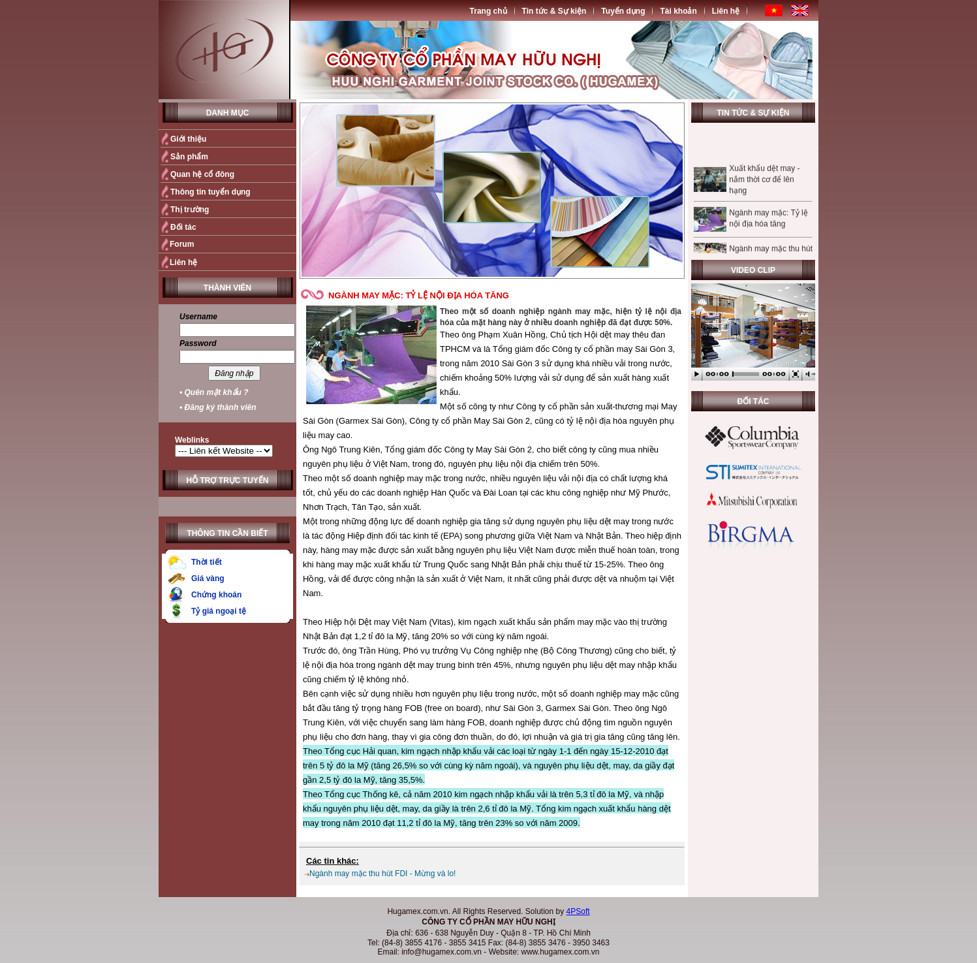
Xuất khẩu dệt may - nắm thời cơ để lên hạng (764, 184)
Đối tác (183, 227)
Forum (182, 244)
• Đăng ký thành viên (217, 407)
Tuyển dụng (623, 11)
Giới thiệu (188, 139)
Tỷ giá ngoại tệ (218, 611)
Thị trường (189, 209)
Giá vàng (208, 578)
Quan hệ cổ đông (202, 174)
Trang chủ (488, 11)
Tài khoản (678, 11)
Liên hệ (725, 11)
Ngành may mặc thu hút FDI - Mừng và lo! (382, 873)
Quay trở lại (656, 836)
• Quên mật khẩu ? (214, 392)
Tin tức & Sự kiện (554, 11)
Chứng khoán (216, 594)
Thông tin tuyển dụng (210, 192)
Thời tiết (206, 562)
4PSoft (578, 911)
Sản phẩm (189, 156)
